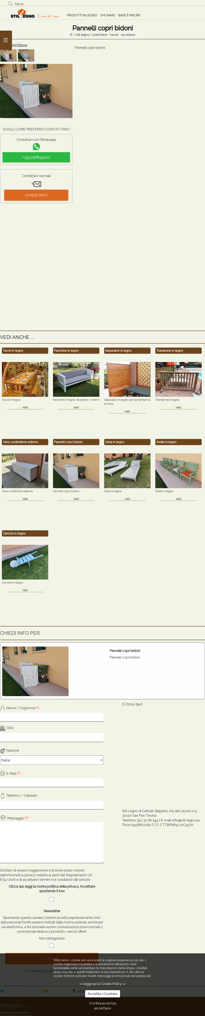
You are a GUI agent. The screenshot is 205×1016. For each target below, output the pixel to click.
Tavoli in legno (13, 350)
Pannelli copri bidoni (68, 442)
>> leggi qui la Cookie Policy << (103, 984)
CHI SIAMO (107, 15)
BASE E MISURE (129, 15)
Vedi (25, 407)
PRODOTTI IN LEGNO (82, 15)
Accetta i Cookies (103, 993)
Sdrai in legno (114, 442)
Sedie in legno (166, 442)
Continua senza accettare (102, 1005)
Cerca (18, 4)
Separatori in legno (118, 350)
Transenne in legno (169, 350)
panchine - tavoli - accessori (114, 35)
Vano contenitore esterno (20, 442)
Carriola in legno (14, 533)
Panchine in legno (66, 350)
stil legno (83, 35)
